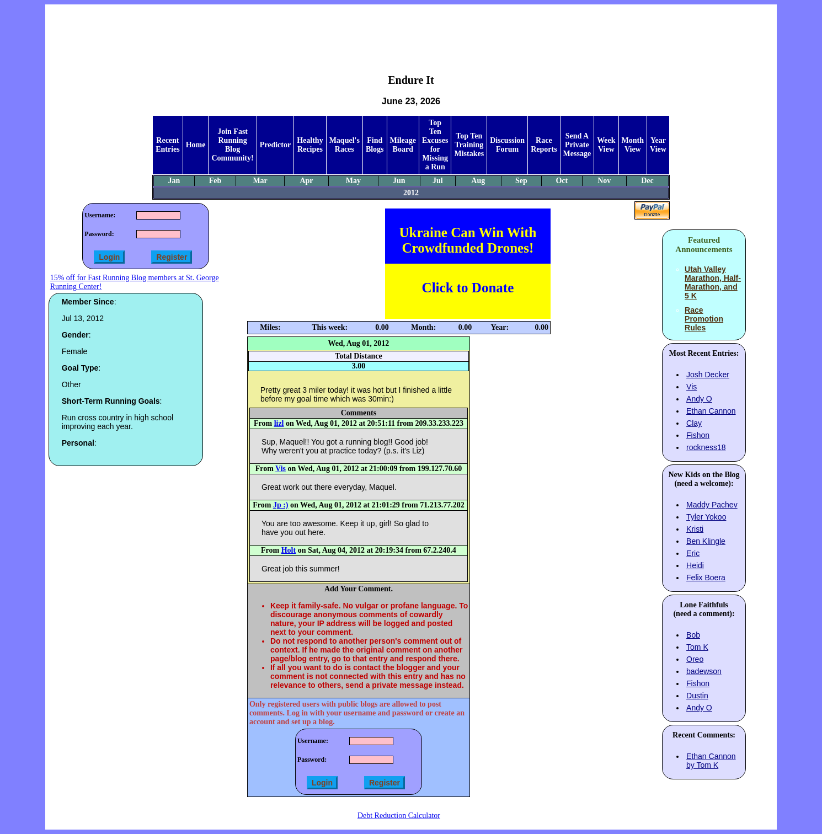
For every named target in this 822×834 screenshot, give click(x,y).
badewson (704, 671)
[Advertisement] (411, 31)
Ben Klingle (705, 541)
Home (196, 145)
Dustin (697, 695)
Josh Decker (707, 374)
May (353, 181)
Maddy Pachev (712, 504)
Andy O (699, 398)
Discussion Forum (507, 144)
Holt (288, 550)
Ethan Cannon (711, 411)
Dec (647, 181)
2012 (411, 193)
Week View (606, 144)
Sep (521, 181)
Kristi (694, 529)
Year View (658, 144)
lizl (279, 423)
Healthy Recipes (310, 144)
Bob (693, 634)
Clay (694, 423)
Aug (478, 181)
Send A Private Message (577, 145)
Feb (215, 181)
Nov (604, 181)
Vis (280, 468)
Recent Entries (168, 144)
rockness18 (706, 447)
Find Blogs (375, 144)
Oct (562, 181)
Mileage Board (403, 144)
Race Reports (544, 144)
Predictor (275, 145)
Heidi (695, 565)
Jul (438, 181)
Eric (693, 553)
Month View (633, 144)
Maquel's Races (344, 144)
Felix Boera (705, 577)
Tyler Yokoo (706, 516)
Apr (306, 181)
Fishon (697, 435)
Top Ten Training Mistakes (469, 145)
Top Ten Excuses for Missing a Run (435, 145)
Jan (174, 181)
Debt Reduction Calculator (398, 815)
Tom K (697, 647)
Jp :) (281, 505)
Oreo (694, 659)
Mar (260, 181)
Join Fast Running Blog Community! (232, 144)
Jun (399, 181)
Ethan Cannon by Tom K (711, 760)
